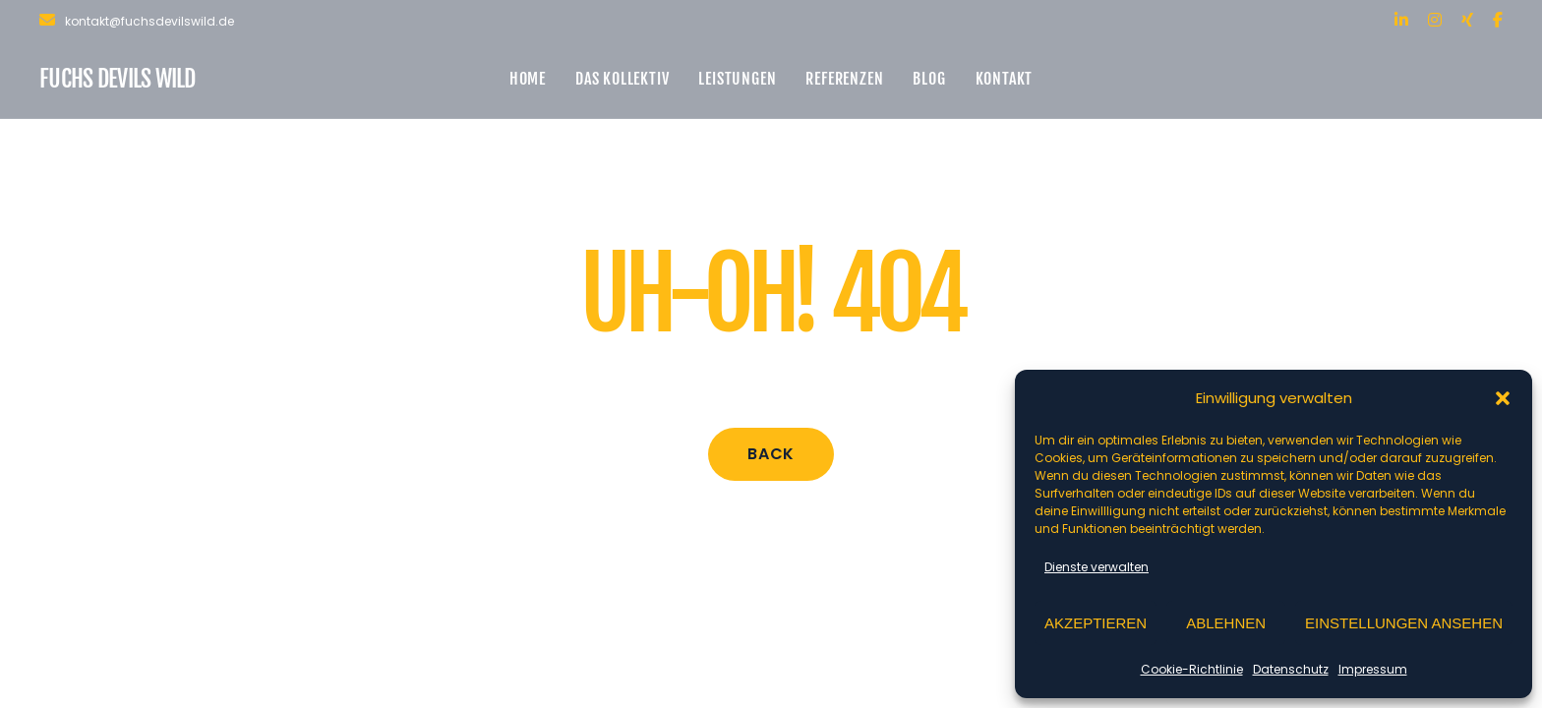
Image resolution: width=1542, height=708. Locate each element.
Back (771, 453)
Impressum (1372, 669)
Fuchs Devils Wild (117, 78)
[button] (1502, 398)
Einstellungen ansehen (1404, 623)
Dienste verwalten (1096, 567)
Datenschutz (1291, 669)
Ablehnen (1226, 623)
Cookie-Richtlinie (1192, 669)
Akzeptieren (1095, 623)
